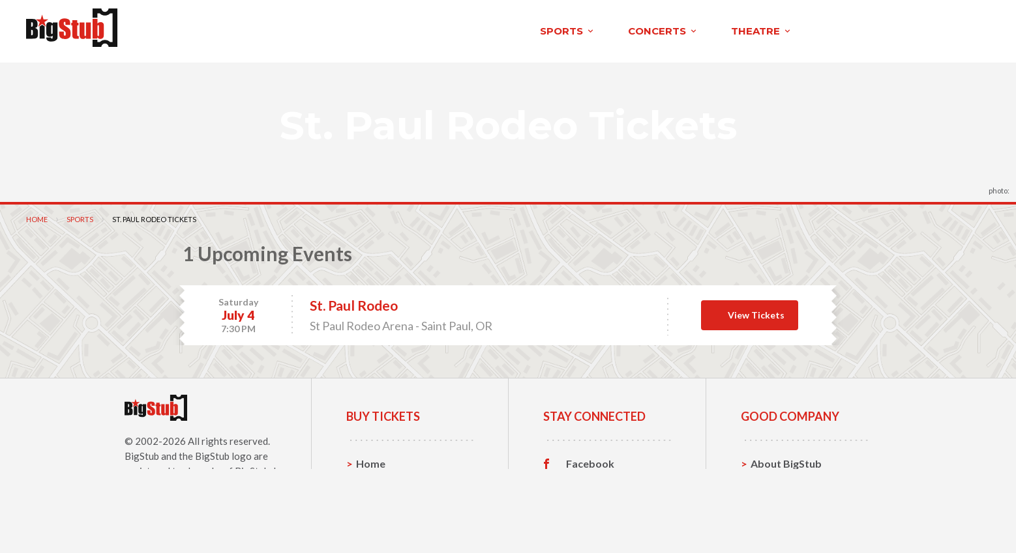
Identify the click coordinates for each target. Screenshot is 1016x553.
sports (187, 28)
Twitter (584, 478)
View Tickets (756, 309)
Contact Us (778, 478)
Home (37, 213)
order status (864, 27)
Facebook (590, 458)
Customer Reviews (611, 518)
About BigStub (678, 27)
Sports (80, 213)
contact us (773, 27)
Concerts (378, 498)
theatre (381, 28)
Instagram (591, 498)
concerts (283, 28)
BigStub (142, 450)
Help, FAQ (775, 498)
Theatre (376, 518)
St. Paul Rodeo (354, 300)
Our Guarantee (787, 518)
